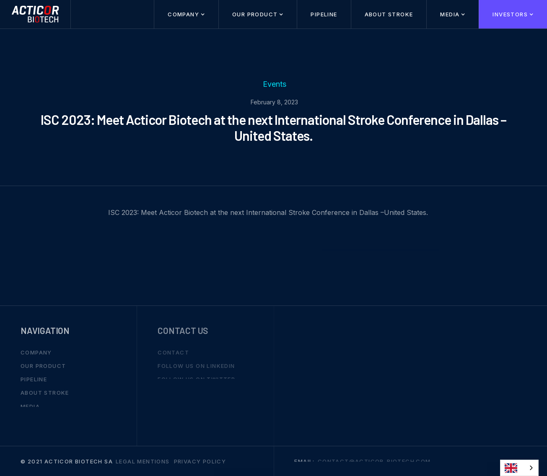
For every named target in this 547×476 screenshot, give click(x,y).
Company (36, 352)
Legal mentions (143, 461)
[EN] (519, 468)
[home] (35, 14)
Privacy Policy (200, 461)
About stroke (389, 14)
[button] (186, 14)
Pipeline (324, 14)
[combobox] (519, 468)
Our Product (43, 365)
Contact (173, 352)
